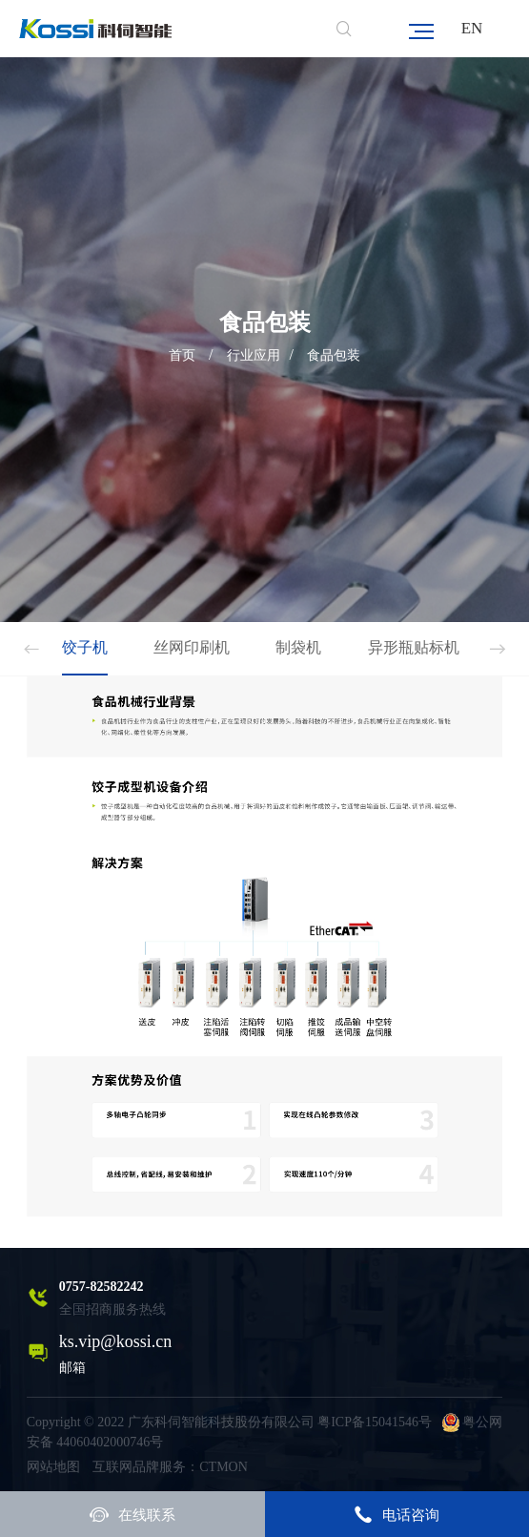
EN (472, 28)
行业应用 (253, 355)
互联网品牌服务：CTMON (170, 1467)
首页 (182, 355)
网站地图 (53, 1467)
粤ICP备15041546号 (374, 1422)
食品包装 (333, 355)
